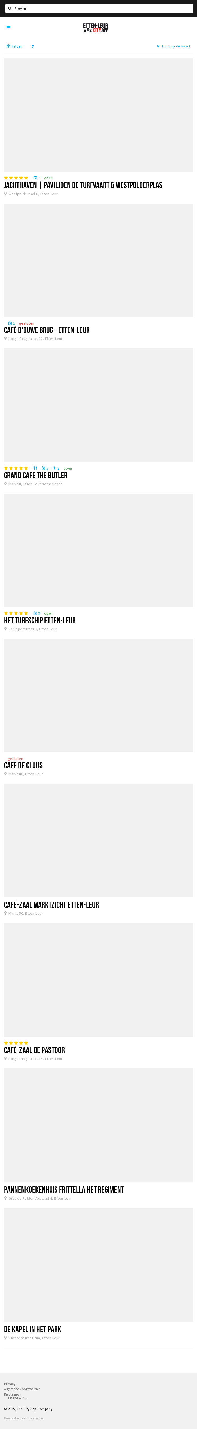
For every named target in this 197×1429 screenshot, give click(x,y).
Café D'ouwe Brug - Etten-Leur (47, 329)
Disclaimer (12, 1394)
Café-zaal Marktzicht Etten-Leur (51, 904)
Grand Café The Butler (36, 475)
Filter (15, 46)
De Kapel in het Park (32, 1329)
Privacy (9, 1384)
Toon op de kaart (173, 46)
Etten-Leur (17, 1398)
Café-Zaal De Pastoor (34, 1049)
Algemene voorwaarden (22, 1389)
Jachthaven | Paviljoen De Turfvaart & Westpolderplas (83, 184)
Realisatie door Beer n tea (24, 1418)
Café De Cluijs (23, 765)
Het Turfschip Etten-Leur (40, 620)
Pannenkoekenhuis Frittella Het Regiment (64, 1189)
